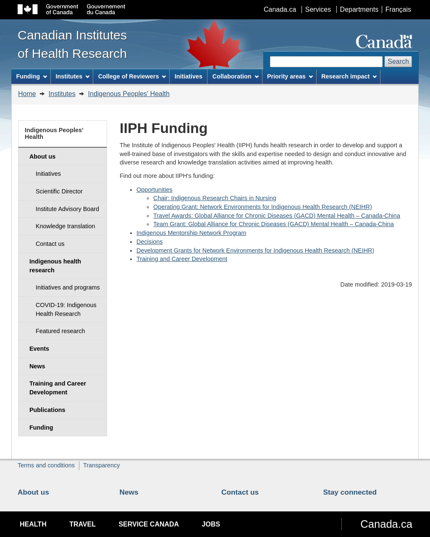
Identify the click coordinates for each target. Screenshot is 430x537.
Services (318, 9)
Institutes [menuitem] (72, 76)
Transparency (101, 465)
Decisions (149, 241)
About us (33, 492)
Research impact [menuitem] (349, 76)
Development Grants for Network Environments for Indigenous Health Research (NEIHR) (255, 250)
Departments (359, 9)
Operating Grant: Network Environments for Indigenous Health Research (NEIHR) (262, 206)
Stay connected (350, 492)
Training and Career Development (181, 258)
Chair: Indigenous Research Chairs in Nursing (214, 198)
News (129, 492)
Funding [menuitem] (31, 76)
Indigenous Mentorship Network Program (191, 232)
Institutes (62, 93)
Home (27, 93)
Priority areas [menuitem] (290, 76)
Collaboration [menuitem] (235, 76)
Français (398, 9)
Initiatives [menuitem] (188, 76)
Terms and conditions (46, 465)
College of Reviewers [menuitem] (132, 76)
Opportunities (154, 189)
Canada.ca (280, 9)
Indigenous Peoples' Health (129, 93)
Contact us (240, 492)
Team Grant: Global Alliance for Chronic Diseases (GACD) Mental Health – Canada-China (273, 224)
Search (398, 61)
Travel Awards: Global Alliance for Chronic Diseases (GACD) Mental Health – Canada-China (276, 215)
